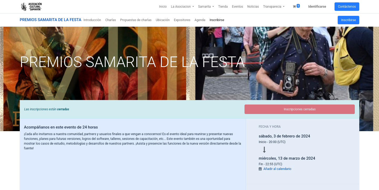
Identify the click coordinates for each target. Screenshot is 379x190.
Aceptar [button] (191, 182)
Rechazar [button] (303, 182)
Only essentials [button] (78, 182)
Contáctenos (347, 6)
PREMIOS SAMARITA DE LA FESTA (50, 19)
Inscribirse (348, 20)
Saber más (196, 171)
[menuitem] (163, 6)
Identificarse (317, 6)
